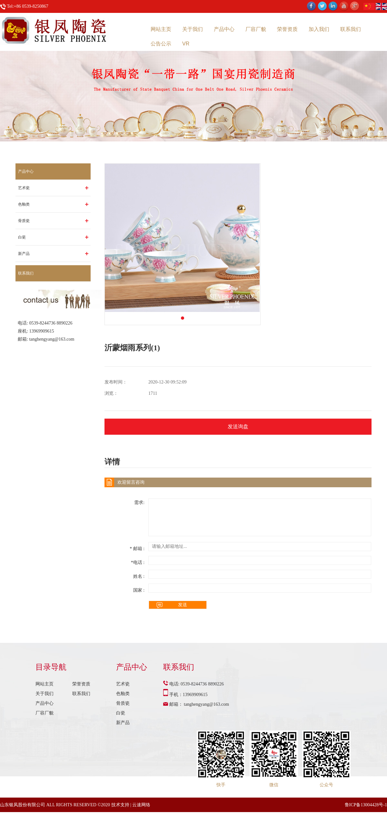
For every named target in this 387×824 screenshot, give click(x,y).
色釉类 (24, 204)
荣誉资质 (287, 29)
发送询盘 (238, 426)
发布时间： (115, 382)
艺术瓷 (24, 188)
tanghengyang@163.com (51, 339)
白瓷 (22, 237)
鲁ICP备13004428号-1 (366, 804)
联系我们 (350, 29)
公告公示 (161, 43)
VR (185, 43)
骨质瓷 (24, 220)
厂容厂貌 (255, 29)
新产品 (24, 253)
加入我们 (319, 29)
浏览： (111, 393)
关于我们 (192, 29)
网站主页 (161, 29)
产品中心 (224, 29)
